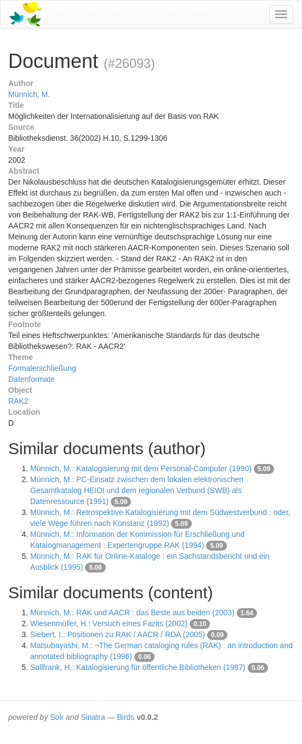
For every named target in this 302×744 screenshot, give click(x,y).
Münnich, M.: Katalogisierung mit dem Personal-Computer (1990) (141, 468)
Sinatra (93, 717)
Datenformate (31, 379)
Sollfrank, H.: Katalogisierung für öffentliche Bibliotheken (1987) (138, 667)
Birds (125, 717)
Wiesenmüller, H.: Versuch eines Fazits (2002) (108, 623)
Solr (57, 717)
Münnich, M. (29, 94)
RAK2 (18, 401)
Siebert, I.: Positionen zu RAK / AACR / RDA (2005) (117, 634)
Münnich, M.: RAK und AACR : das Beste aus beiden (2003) (132, 612)
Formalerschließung (42, 368)
